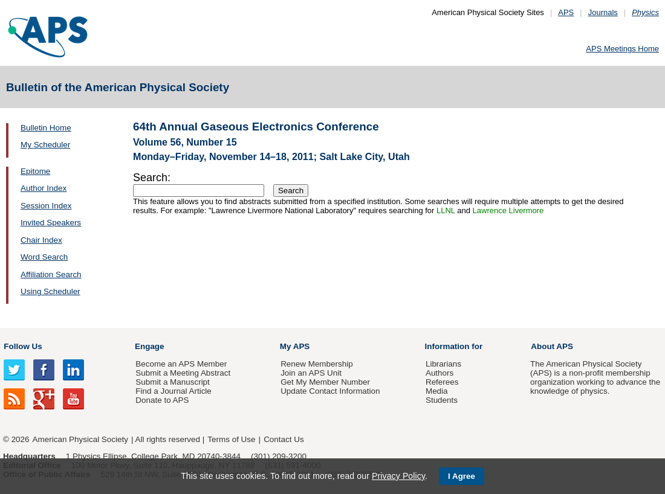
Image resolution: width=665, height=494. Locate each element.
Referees (442, 382)
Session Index (46, 205)
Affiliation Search (51, 274)
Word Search (44, 256)
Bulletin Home (46, 127)
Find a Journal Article (173, 391)
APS (566, 12)
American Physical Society (80, 439)
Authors (439, 372)
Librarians (443, 363)
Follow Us (23, 346)
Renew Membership (317, 363)
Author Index (43, 188)
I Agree (461, 476)
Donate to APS (162, 400)
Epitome (35, 171)
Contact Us (283, 439)
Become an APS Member (181, 363)
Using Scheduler (50, 291)
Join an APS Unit (311, 372)
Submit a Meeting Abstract (182, 372)
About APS (552, 346)
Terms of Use (231, 439)
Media (437, 391)
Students (442, 400)
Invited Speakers (51, 222)
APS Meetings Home (622, 48)
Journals (603, 12)
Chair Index (41, 240)
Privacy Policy (398, 476)
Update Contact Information (330, 391)
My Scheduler (45, 144)
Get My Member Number (325, 382)
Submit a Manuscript (172, 382)
